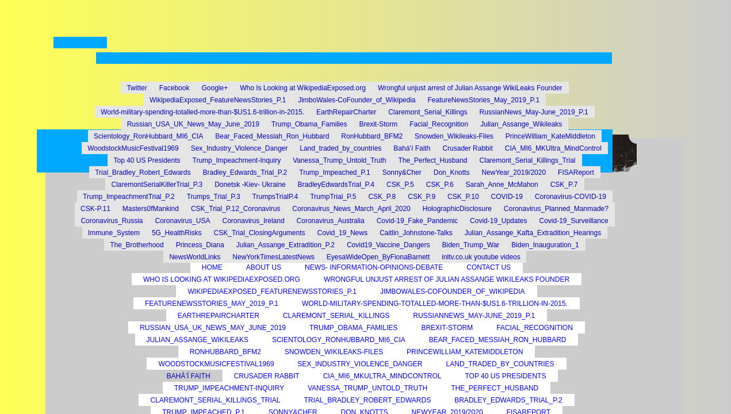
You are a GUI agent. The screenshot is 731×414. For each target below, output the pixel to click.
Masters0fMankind (151, 209)
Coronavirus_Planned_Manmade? (556, 209)
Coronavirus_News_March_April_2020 (351, 209)
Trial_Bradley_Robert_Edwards (367, 400)
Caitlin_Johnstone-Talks (416, 233)
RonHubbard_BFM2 (225, 352)
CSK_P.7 (564, 185)
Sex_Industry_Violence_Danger (359, 364)
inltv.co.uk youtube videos (481, 257)
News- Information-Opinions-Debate (374, 267)
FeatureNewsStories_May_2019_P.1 (211, 304)
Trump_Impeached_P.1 (334, 172)
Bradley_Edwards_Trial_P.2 (508, 400)
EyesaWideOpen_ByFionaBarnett (378, 257)
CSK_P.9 (421, 197)
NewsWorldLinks (194, 257)
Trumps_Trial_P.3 (213, 197)
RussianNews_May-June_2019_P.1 (474, 316)
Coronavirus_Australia (331, 221)
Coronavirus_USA (182, 221)
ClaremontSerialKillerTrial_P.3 (156, 185)
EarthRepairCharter (218, 316)
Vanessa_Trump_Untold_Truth (367, 388)
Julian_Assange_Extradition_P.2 (285, 245)
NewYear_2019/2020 (513, 172)
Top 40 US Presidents (505, 376)
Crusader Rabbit (267, 376)
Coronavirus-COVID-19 (570, 197)
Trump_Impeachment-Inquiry (229, 388)
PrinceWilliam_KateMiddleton (465, 352)
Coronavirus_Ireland (254, 221)
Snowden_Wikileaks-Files (334, 352)
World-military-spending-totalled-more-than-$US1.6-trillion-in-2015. (435, 304)
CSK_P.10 (463, 197)
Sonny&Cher (402, 172)
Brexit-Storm (447, 328)
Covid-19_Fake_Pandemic (417, 221)
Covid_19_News (342, 233)
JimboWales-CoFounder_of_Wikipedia (452, 292)
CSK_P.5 (400, 185)
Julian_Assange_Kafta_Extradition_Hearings (533, 233)
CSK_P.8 (382, 197)
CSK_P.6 (440, 185)
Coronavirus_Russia (112, 221)
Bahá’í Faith (189, 376)
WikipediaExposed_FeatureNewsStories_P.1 (271, 292)
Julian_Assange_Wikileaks (197, 340)
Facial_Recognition (534, 328)
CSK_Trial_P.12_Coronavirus (235, 209)
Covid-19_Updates (498, 221)
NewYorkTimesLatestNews (273, 257)
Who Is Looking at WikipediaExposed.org (221, 279)
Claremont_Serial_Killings (336, 316)
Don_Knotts (452, 172)
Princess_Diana (200, 245)
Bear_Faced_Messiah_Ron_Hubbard (498, 340)
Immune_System (114, 233)
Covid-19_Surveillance (573, 221)
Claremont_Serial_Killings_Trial (215, 400)
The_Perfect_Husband (494, 388)
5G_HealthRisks (177, 233)
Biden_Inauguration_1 (545, 245)
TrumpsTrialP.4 (275, 197)
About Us (263, 267)
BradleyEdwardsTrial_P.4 (336, 185)
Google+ (214, 88)
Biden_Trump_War (470, 245)
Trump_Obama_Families (353, 328)
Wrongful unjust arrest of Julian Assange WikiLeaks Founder (446, 279)
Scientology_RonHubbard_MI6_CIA (338, 340)
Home (212, 267)
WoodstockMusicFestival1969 (216, 364)
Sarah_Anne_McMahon (502, 185)
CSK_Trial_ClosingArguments (259, 233)
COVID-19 (507, 197)
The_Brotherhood (136, 245)
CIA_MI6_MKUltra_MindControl (382, 376)
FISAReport (576, 172)
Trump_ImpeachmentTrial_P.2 (129, 197)
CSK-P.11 (95, 209)
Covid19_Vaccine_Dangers (388, 245)
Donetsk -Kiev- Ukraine (250, 185)
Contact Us (488, 267)
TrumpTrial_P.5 (333, 197)
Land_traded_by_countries (500, 364)
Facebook (174, 88)
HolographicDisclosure (457, 209)
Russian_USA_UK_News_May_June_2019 (213, 328)
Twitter (137, 88)
